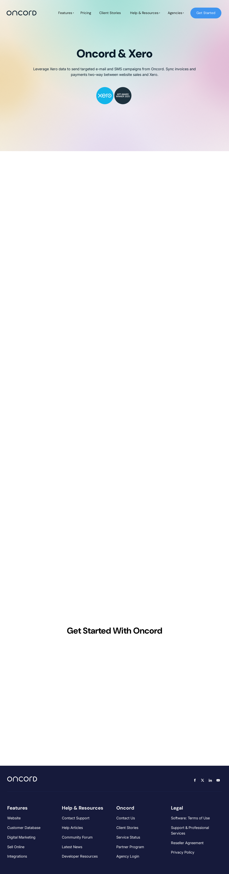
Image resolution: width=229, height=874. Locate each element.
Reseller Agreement (187, 843)
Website (14, 818)
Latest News (72, 847)
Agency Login (127, 856)
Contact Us (125, 818)
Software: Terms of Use (190, 818)
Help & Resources (144, 13)
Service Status (128, 837)
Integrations (17, 856)
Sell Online (15, 847)
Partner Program (130, 847)
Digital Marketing (21, 837)
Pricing (85, 13)
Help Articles (72, 828)
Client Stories (110, 13)
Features (65, 13)
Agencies (175, 13)
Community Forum (77, 837)
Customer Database (23, 828)
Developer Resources (80, 856)
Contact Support (75, 818)
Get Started (199, 10)
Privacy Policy (182, 852)
